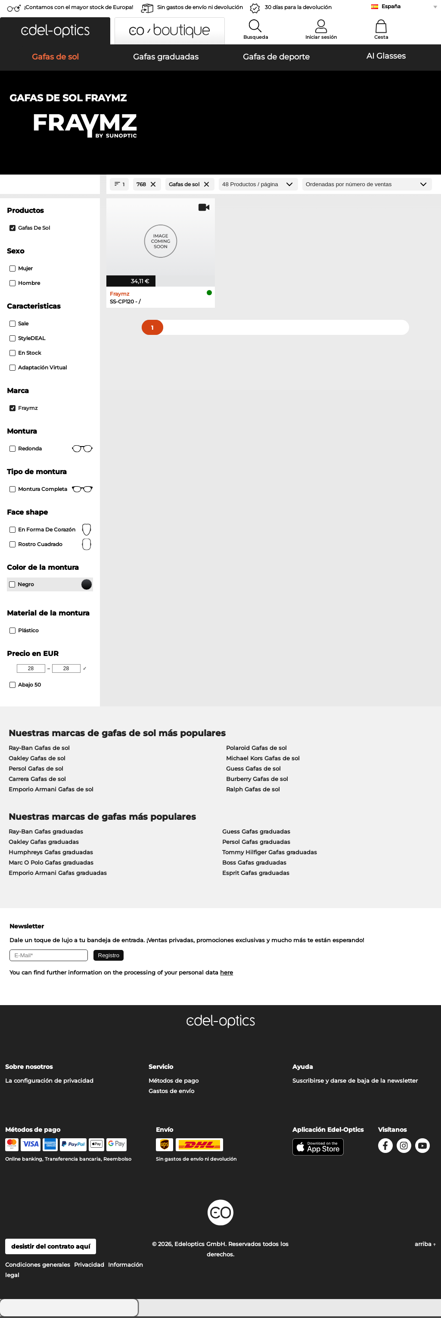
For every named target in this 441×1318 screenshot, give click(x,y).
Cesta (381, 37)
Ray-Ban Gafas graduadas (46, 833)
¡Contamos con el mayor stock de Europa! (78, 7)
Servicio (161, 1068)
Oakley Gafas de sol (37, 759)
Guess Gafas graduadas (256, 833)
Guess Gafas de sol (253, 770)
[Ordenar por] (367, 186)
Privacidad (89, 1266)
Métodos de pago (174, 1082)
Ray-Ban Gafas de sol (39, 749)
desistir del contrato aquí (50, 1248)
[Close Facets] (50, 186)
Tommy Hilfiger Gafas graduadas (269, 853)
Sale (18, 325)
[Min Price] (31, 670)
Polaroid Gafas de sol (256, 749)
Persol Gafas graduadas (256, 843)
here (226, 974)
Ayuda (302, 1068)
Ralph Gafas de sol (253, 790)
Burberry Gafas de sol (257, 780)
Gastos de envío (171, 1092)
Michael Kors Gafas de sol (263, 759)
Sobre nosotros (29, 1068)
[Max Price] (66, 670)
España (391, 6)
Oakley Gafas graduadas (44, 843)
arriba (425, 1245)
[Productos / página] (258, 186)
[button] (55, 30)
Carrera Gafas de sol (37, 780)
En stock (25, 354)
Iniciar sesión (321, 37)
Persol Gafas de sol (36, 770)
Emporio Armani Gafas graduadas (58, 874)
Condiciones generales (37, 1266)
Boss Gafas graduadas (254, 864)
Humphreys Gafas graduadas (51, 853)
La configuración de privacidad (49, 1082)
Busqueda (255, 37)
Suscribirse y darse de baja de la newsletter (355, 1082)
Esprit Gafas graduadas (255, 874)
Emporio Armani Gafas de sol (51, 790)
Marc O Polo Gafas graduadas (51, 864)
